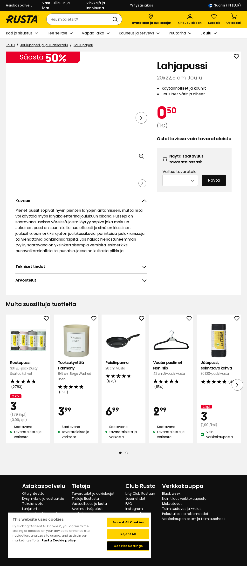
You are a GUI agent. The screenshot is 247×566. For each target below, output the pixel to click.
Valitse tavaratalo (180, 178)
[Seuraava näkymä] (141, 118)
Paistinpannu (123, 379)
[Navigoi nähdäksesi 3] (72, 190)
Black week (171, 493)
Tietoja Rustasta (85, 498)
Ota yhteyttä (33, 493)
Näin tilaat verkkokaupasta (184, 498)
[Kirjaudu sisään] (190, 19)
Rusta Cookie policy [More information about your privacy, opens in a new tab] (58, 540)
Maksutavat (172, 503)
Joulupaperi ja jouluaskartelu (44, 45)
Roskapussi (28, 382)
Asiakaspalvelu (19, 5)
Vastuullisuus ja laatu (56, 5)
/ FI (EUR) (224, 5)
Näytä (214, 187)
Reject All (128, 534)
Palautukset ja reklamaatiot (185, 513)
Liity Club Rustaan (140, 493)
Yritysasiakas (141, 5)
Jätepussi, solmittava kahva (219, 382)
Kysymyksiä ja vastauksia (43, 498)
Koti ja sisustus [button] (22, 33)
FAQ (128, 503)
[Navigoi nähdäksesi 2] (49, 190)
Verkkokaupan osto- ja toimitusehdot (193, 518)
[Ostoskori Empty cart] (233, 19)
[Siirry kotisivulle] (22, 19)
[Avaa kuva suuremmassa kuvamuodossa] (141, 169)
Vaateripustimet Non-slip (171, 382)
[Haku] (116, 19)
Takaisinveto (32, 503)
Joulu (10, 45)
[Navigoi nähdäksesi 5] (120, 190)
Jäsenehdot (135, 498)
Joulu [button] (208, 33)
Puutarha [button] (180, 33)
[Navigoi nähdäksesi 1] (25, 190)
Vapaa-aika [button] (96, 33)
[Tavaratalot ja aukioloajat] (151, 19)
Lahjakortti (31, 508)
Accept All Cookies (128, 522)
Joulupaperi (83, 45)
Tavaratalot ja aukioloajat (93, 493)
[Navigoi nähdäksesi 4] (96, 190)
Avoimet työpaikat (87, 508)
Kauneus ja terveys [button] (139, 33)
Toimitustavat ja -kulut (181, 508)
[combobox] (79, 19)
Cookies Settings (128, 546)
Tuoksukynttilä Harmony (76, 384)
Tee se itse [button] (60, 33)
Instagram (134, 508)
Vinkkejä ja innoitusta (95, 5)
